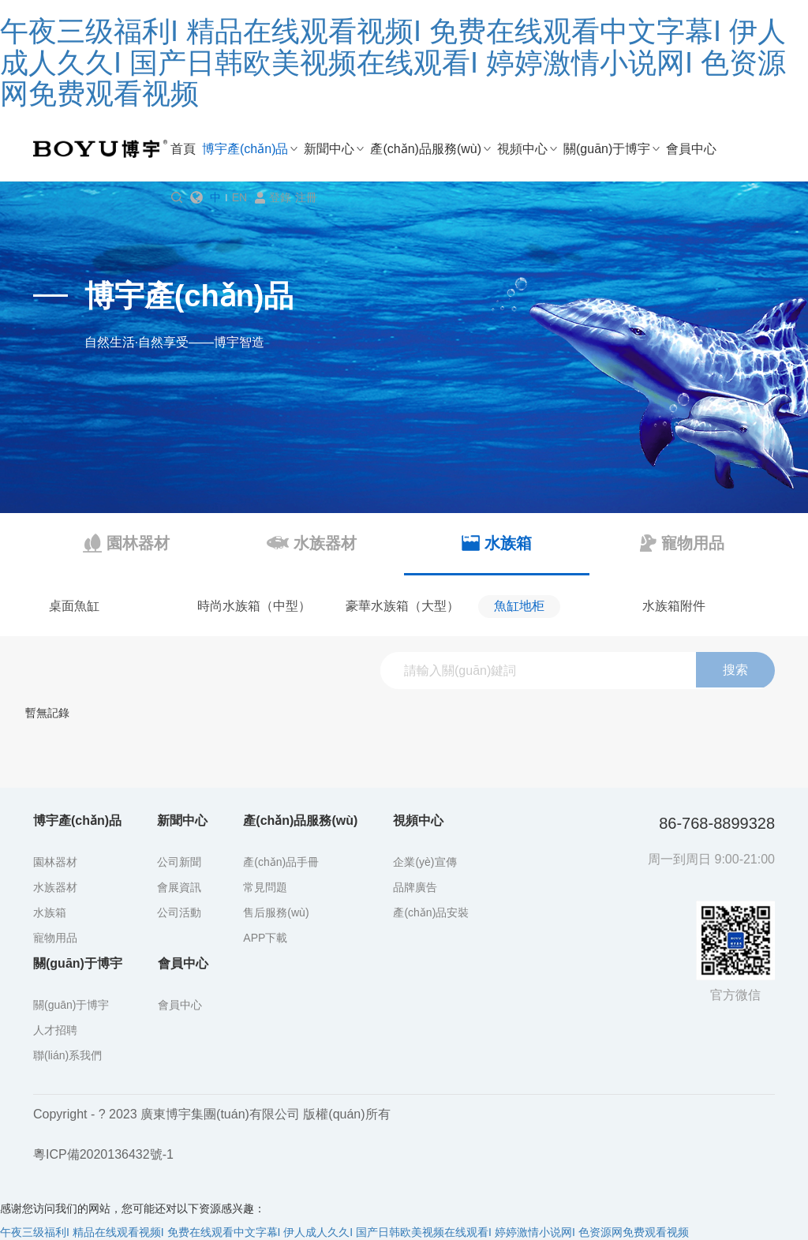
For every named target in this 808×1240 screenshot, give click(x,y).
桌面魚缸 (74, 606)
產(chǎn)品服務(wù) (425, 148)
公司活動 (179, 912)
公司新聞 (179, 862)
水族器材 (55, 887)
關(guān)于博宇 (606, 148)
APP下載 (265, 937)
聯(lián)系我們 (67, 1055)
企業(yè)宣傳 (424, 862)
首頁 (183, 148)
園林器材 (55, 862)
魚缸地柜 (519, 606)
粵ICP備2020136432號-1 (103, 1154)
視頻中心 (522, 148)
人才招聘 (55, 1030)
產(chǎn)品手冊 (281, 862)
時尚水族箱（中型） (254, 606)
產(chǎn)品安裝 (431, 912)
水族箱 (49, 912)
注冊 (306, 197)
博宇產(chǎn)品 (245, 148)
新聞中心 (329, 148)
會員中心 (691, 148)
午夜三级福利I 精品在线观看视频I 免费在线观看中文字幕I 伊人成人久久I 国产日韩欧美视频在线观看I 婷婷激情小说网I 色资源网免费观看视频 (393, 62)
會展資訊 (179, 887)
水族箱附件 (673, 606)
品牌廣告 (415, 887)
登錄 (280, 197)
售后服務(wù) (276, 912)
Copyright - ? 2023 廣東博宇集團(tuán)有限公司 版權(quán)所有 (212, 1114)
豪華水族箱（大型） (402, 606)
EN (239, 197)
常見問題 (265, 887)
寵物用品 (55, 937)
